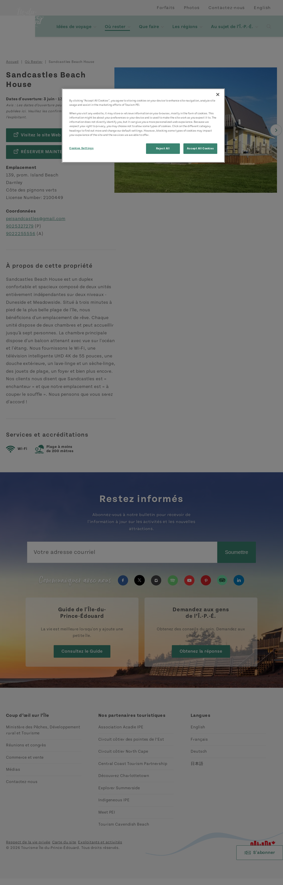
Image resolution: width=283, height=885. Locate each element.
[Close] (217, 94)
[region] (143, 125)
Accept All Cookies (200, 148)
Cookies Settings (81, 148)
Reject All (163, 148)
